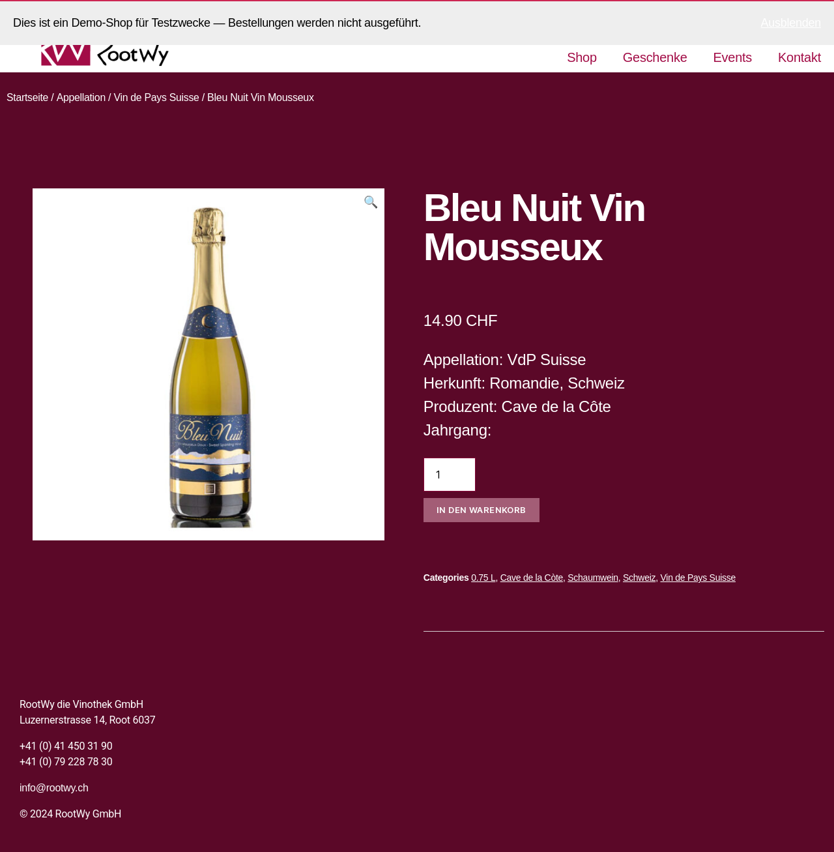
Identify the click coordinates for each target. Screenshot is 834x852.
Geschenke (655, 57)
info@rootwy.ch (54, 787)
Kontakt (799, 57)
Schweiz (639, 577)
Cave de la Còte (531, 577)
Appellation (81, 97)
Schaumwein (593, 577)
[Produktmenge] (450, 475)
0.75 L (483, 577)
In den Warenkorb (481, 510)
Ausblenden (791, 22)
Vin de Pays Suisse (158, 97)
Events (733, 57)
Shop (582, 57)
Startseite (28, 97)
